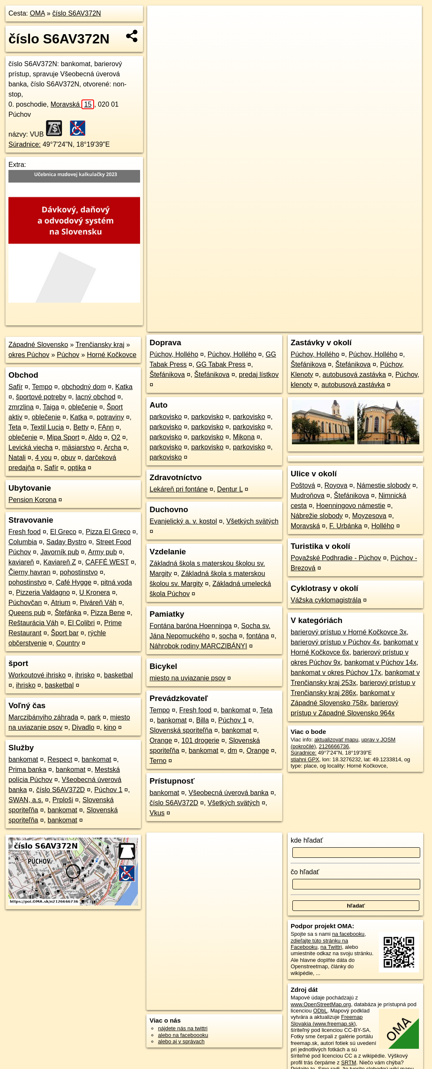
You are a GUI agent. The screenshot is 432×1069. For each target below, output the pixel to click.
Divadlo (83, 727)
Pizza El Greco (108, 531)
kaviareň (21, 562)
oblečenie (82, 407)
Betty (81, 427)
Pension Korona (32, 499)
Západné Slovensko (38, 344)
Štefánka (67, 612)
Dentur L (230, 489)
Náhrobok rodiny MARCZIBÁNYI (198, 646)
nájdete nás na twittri (182, 1028)
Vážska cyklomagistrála (326, 600)
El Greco (63, 531)
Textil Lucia (47, 427)
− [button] (162, 33)
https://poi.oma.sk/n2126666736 (384, 302)
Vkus (157, 813)
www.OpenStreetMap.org (321, 1004)
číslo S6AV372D (60, 789)
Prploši (62, 799)
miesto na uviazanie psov (187, 678)
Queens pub (26, 612)
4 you (43, 457)
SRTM (348, 1062)
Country (68, 643)
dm (232, 750)
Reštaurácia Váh (33, 622)
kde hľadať (307, 840)
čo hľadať (305, 872)
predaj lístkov (258, 374)
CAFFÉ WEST (107, 562)
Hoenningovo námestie (350, 505)
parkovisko (165, 416)
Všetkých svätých (253, 521)
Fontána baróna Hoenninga (190, 625)
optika (77, 467)
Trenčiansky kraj (100, 344)
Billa (202, 720)
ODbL (320, 1010)
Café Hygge (74, 582)
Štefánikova (167, 374)
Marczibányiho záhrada (43, 717)
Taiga (51, 407)
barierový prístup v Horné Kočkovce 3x (349, 632)
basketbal (118, 675)
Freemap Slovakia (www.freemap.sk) (327, 1020)
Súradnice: (24, 144)
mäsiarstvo (78, 447)
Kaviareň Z (59, 562)
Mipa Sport (63, 437)
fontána (257, 635)
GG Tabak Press (221, 364)
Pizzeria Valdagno (43, 592)
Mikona (244, 436)
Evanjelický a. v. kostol (183, 521)
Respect (60, 759)
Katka (123, 386)
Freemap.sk (320, 302)
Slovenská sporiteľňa (180, 730)
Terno (157, 760)
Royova (335, 485)
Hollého (382, 525)
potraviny (110, 417)
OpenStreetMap (276, 302)
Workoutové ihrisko (37, 675)
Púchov (68, 354)
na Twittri (331, 947)
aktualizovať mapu (336, 739)
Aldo (95, 437)
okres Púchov (28, 354)
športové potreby (41, 396)
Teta (14, 427)
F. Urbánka (345, 525)
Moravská (72, 104)
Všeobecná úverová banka (228, 792)
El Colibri (81, 622)
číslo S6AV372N (76, 13)
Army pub (102, 552)
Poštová (303, 485)
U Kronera (94, 592)
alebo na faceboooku (183, 1035)
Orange (160, 740)
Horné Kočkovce (111, 354)
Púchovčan (25, 602)
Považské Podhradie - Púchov (336, 557)
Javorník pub (59, 552)
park (94, 717)
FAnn (105, 427)
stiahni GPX (305, 759)
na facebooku (348, 934)
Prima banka (27, 769)
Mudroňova (307, 495)
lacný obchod (95, 396)
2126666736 (334, 746)
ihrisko (84, 675)
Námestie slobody (383, 485)
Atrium (60, 602)
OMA (37, 13)
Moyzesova (369, 515)
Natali (17, 457)
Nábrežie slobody (317, 515)
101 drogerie (200, 740)
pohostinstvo (79, 572)
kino (110, 727)
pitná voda (116, 582)
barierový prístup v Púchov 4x (335, 642)
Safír (15, 386)
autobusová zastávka (354, 374)
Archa (113, 447)
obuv (68, 457)
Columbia (22, 541)
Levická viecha (30, 447)
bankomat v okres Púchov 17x (336, 672)
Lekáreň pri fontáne (178, 489)
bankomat (23, 759)
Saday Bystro (66, 541)
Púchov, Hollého (173, 354)
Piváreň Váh (98, 602)
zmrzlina (21, 407)
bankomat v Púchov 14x (380, 662)
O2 (115, 437)
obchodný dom (84, 386)
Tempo (42, 386)
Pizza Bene (108, 612)
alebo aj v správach (181, 1041)
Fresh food (24, 531)
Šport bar (65, 633)
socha (228, 635)
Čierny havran (29, 572)
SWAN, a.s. (25, 799)
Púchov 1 (108, 789)
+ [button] (162, 19)
